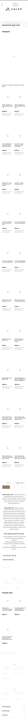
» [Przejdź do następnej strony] (24, 482)
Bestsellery (8, 559)
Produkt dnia (9, 555)
